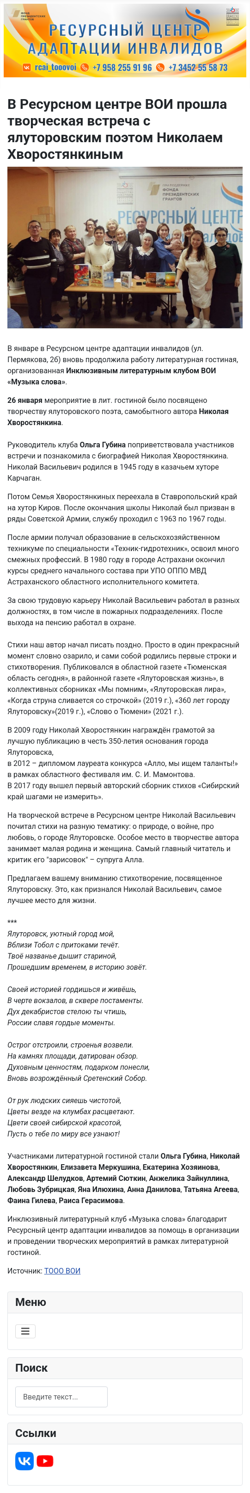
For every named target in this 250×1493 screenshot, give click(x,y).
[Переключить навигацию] (25, 1331)
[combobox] (61, 1396)
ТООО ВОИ (62, 1271)
